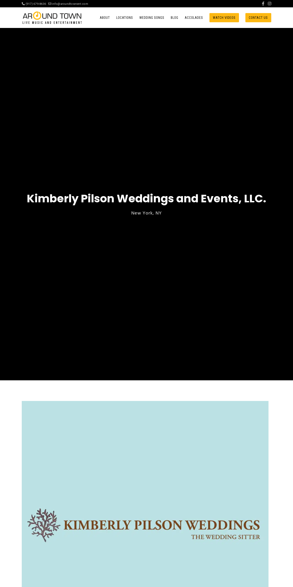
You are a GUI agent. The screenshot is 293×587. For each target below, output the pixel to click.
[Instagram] (269, 4)
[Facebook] (263, 4)
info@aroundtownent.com (68, 4)
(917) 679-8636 (35, 4)
